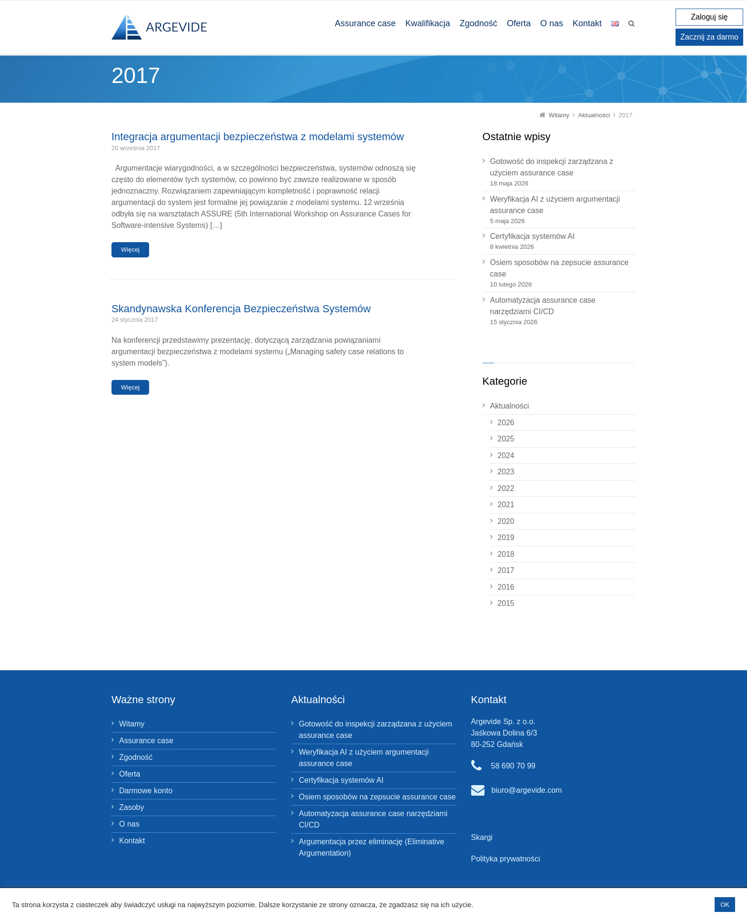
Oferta (129, 774)
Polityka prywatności (505, 859)
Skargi (482, 837)
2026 (506, 423)
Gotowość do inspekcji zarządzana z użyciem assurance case (552, 167)
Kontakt (132, 841)
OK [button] (724, 904)
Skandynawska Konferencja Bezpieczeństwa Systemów (241, 309)
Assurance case (146, 741)
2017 (506, 570)
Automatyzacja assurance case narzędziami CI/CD (543, 306)
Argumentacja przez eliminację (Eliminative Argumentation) (371, 847)
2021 (506, 505)
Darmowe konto (145, 791)
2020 (506, 521)
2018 (506, 554)
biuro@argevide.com (527, 790)
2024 (506, 455)
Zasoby (131, 807)
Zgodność (135, 757)
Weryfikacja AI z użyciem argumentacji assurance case (555, 205)
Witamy (131, 724)
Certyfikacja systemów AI (532, 236)
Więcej (130, 249)
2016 (506, 587)
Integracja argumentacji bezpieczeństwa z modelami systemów (257, 137)
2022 (506, 488)
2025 (506, 439)
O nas (129, 824)
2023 (506, 472)
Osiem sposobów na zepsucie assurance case (559, 268)
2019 (506, 537)
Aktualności (509, 406)
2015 (506, 603)
